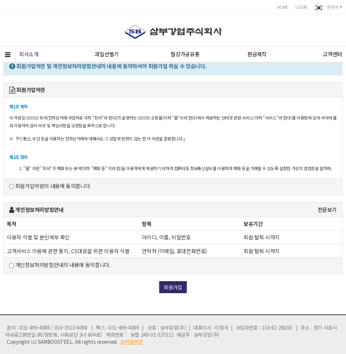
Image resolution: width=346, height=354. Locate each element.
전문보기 (327, 209)
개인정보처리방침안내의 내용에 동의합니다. (59, 264)
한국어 (328, 7)
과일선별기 (106, 54)
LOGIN (301, 7)
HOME (282, 7)
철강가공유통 (185, 54)
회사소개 (29, 54)
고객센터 (332, 54)
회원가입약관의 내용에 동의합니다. (50, 186)
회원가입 (173, 287)
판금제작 (257, 54)
